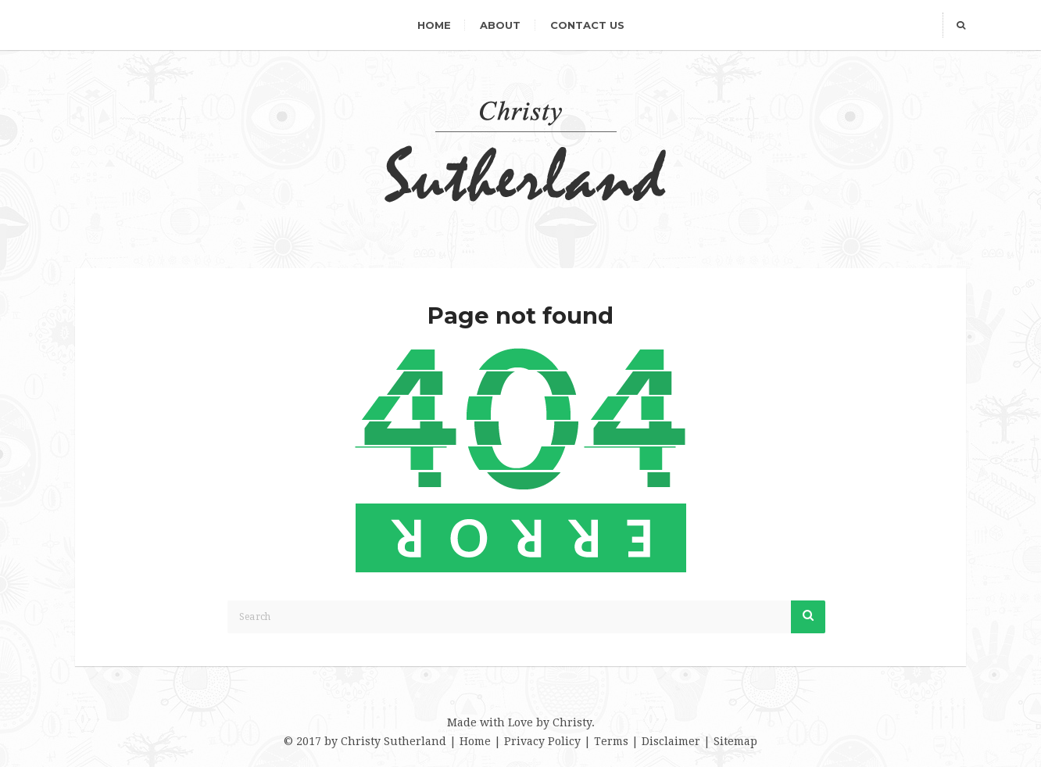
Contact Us (587, 25)
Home (434, 25)
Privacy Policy (542, 741)
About (500, 25)
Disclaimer (671, 741)
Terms (611, 741)
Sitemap (735, 741)
